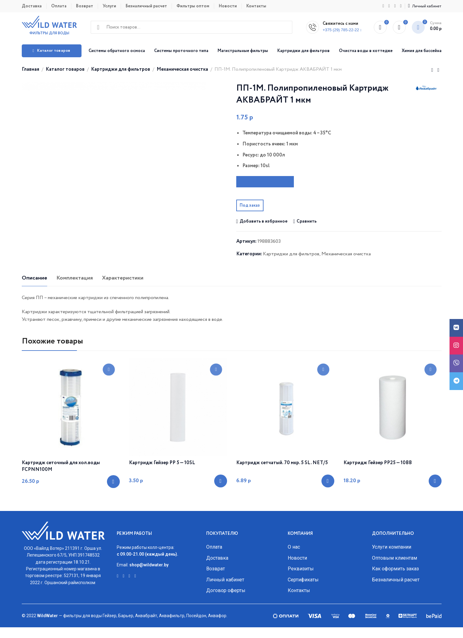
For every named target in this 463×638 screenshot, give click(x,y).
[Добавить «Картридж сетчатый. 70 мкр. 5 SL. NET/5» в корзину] (327, 502)
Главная (30, 69)
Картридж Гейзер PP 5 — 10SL (162, 484)
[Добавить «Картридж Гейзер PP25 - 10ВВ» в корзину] (435, 502)
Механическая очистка (182, 69)
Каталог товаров (65, 69)
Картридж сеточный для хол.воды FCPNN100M (61, 488)
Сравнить (307, 221)
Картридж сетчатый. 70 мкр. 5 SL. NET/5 (282, 484)
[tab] (34, 289)
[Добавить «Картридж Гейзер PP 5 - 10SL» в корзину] (220, 502)
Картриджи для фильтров (120, 69)
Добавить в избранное (263, 221)
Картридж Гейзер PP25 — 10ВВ (377, 484)
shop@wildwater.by (149, 575)
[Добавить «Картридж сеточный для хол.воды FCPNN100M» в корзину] (113, 503)
